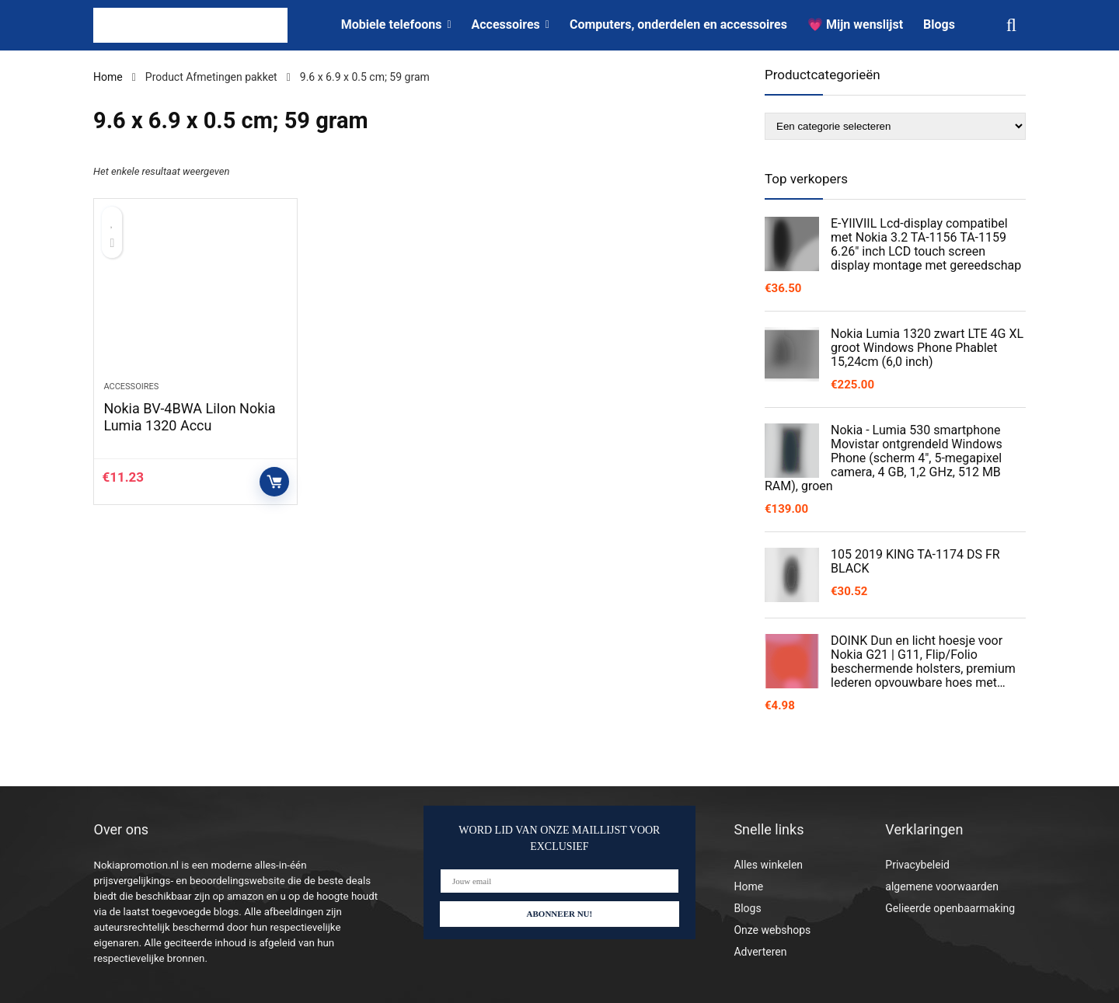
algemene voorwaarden (942, 886)
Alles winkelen (768, 864)
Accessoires (506, 24)
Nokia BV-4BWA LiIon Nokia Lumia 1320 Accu (189, 417)
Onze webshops (772, 930)
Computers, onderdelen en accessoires (678, 24)
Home (108, 77)
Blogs (939, 24)
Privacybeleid (917, 864)
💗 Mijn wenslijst (855, 24)
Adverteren (760, 952)
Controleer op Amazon (274, 481)
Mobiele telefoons (391, 24)
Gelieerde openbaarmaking (950, 908)
